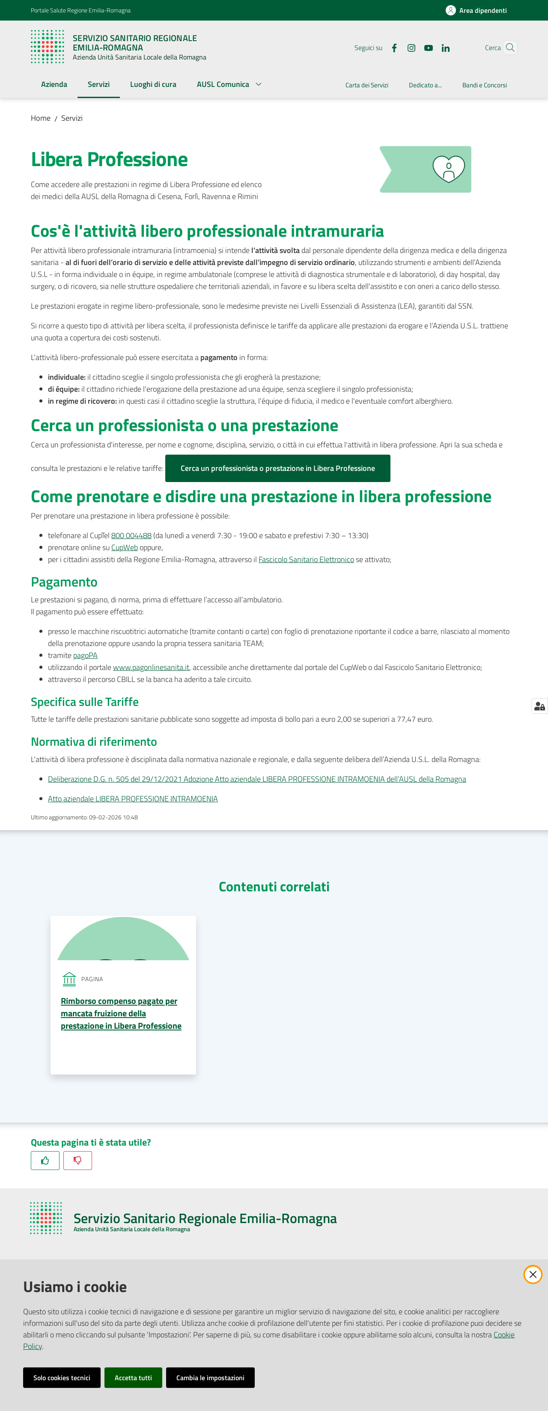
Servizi (72, 118)
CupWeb (124, 547)
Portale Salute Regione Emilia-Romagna (81, 10)
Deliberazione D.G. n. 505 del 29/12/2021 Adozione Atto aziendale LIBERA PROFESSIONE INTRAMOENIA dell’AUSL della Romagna (257, 779)
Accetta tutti (133, 1377)
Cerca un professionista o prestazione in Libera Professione (278, 468)
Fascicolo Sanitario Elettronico (306, 559)
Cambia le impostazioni (210, 1377)
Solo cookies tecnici (61, 1377)
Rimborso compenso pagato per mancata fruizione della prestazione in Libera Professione (121, 1013)
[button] (507, 47)
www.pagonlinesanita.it (151, 667)
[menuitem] (54, 85)
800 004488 (131, 535)
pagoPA (85, 655)
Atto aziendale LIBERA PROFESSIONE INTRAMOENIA (133, 798)
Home (41, 118)
